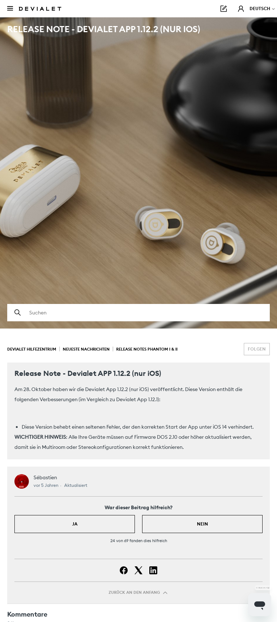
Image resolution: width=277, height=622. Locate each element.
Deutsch (263, 8)
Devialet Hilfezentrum (31, 349)
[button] (241, 8)
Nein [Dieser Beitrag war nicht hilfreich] (202, 524)
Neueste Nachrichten (86, 349)
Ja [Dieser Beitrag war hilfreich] (75, 524)
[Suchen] (138, 312)
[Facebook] (124, 570)
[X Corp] (138, 570)
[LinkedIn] (153, 570)
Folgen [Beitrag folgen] (257, 349)
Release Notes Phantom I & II (146, 349)
